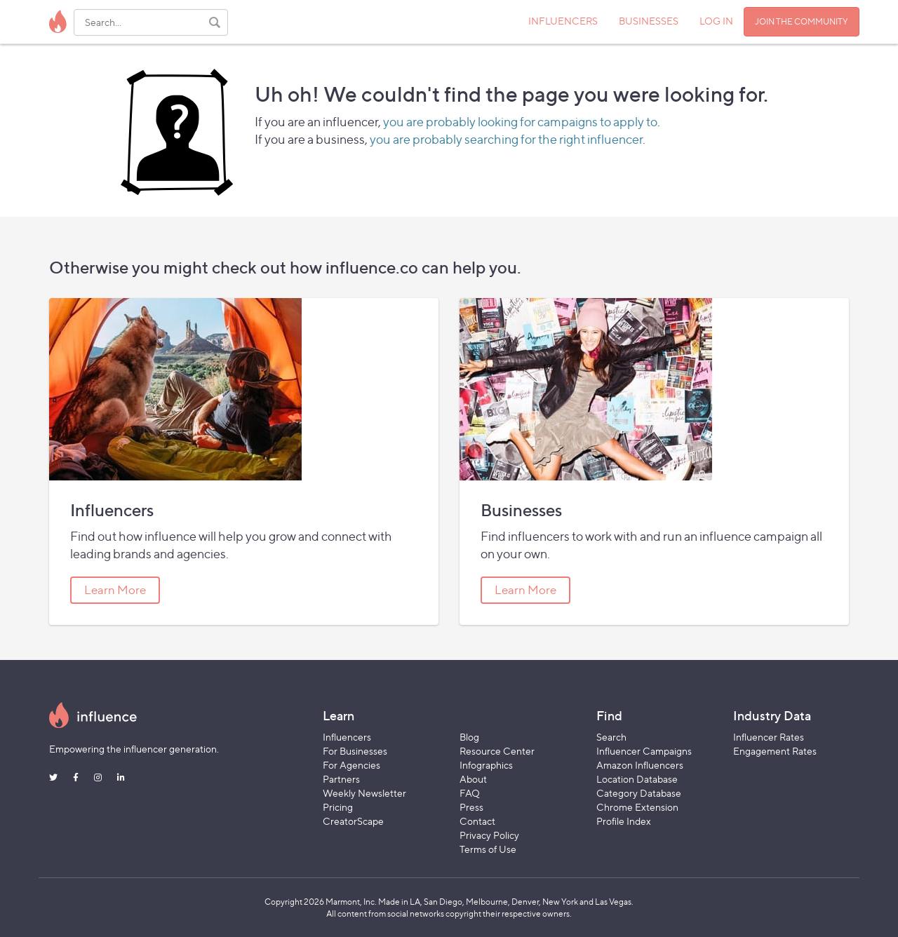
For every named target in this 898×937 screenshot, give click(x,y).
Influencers (347, 737)
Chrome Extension (637, 807)
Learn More (115, 590)
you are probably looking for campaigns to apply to (520, 121)
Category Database (638, 793)
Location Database (637, 779)
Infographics (486, 765)
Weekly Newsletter (364, 793)
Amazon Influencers (639, 765)
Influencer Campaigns (644, 751)
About (473, 779)
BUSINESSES (648, 21)
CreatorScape (353, 821)
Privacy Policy (489, 835)
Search (611, 737)
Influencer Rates (768, 737)
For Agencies (351, 765)
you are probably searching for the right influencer (506, 139)
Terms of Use (488, 849)
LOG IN (716, 21)
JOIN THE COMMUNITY (801, 21)
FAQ (470, 793)
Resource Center (497, 751)
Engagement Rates (775, 751)
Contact (477, 821)
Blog (469, 737)
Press (471, 807)
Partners (341, 779)
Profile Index (623, 821)
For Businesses (355, 751)
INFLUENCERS (563, 21)
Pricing (338, 807)
